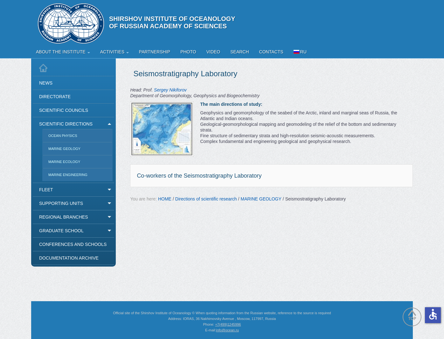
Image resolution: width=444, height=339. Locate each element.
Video (213, 51)
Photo (188, 51)
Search (239, 51)
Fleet (46, 189)
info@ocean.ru (227, 330)
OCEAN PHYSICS (62, 136)
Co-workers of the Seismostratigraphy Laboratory (199, 176)
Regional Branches (63, 217)
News (45, 82)
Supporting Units (61, 203)
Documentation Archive (69, 258)
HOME (164, 198)
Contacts (271, 51)
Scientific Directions (66, 123)
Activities (114, 51)
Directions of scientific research (206, 198)
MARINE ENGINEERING (67, 175)
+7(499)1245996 (228, 324)
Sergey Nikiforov (170, 89)
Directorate (55, 96)
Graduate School (61, 230)
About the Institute (63, 51)
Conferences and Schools (73, 244)
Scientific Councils (63, 110)
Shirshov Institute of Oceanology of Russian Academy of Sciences (172, 22)
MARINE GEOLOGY (64, 149)
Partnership (154, 51)
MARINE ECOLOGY (64, 162)
